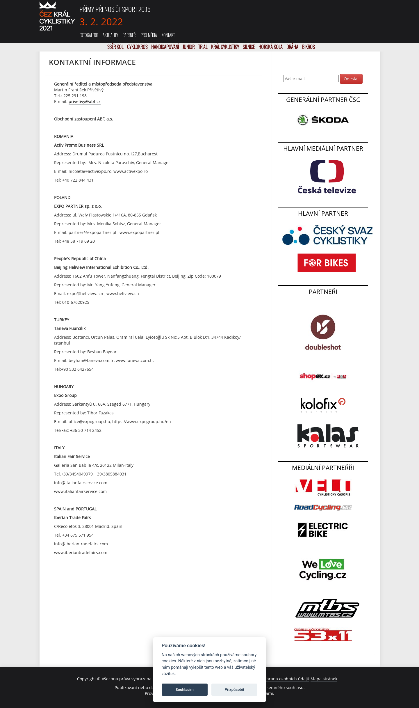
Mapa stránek (324, 679)
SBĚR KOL (115, 46)
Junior (189, 46)
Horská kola (271, 46)
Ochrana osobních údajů (285, 679)
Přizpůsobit (234, 689)
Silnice (249, 46)
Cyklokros (137, 46)
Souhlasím (185, 689)
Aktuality (110, 35)
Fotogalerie (88, 35)
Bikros (308, 46)
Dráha (292, 46)
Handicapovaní (165, 46)
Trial (203, 46)
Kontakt (168, 35)
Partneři (129, 35)
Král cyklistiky (225, 46)
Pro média (149, 35)
